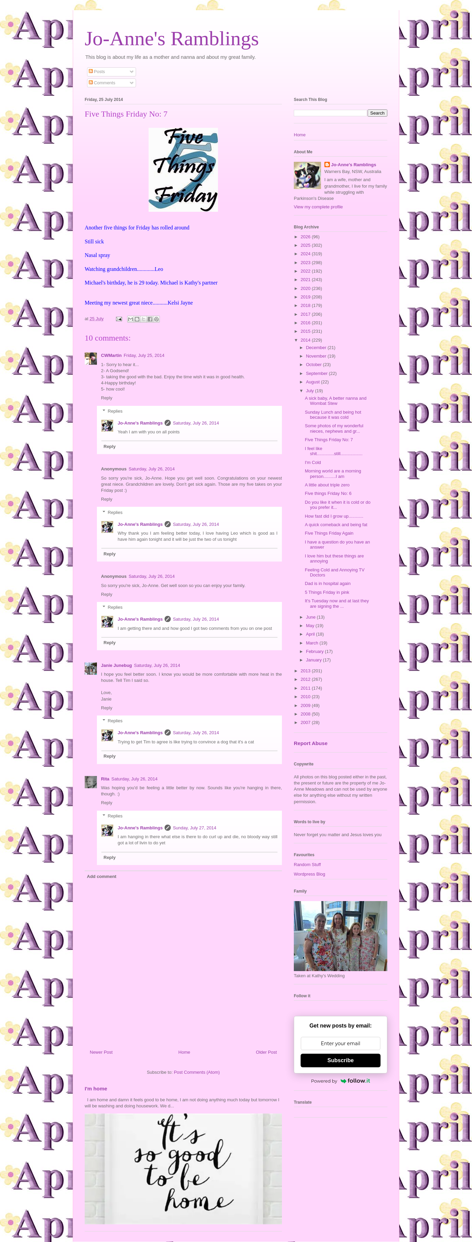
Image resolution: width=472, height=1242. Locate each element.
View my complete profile (318, 206)
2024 (306, 253)
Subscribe (340, 1060)
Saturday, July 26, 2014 (196, 423)
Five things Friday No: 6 (328, 493)
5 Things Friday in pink (327, 592)
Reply (106, 397)
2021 (306, 279)
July (310, 390)
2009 (306, 705)
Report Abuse (310, 743)
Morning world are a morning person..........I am (333, 473)
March (313, 642)
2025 (306, 245)
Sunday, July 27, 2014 (194, 827)
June (311, 617)
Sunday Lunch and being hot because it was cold (333, 415)
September (317, 373)
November (317, 356)
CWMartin (111, 355)
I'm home (96, 1088)
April (311, 634)
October (314, 364)
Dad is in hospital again (327, 583)
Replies (115, 411)
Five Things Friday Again (329, 533)
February (315, 651)
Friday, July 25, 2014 (144, 355)
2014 (306, 340)
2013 (306, 670)
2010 (306, 696)
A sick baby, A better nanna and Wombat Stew (335, 401)
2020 (306, 288)
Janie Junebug (116, 665)
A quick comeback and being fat (336, 524)
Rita (105, 778)
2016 (306, 322)
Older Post (266, 1052)
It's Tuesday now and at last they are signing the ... (337, 603)
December (317, 347)
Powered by (340, 1081)
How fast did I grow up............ (334, 516)
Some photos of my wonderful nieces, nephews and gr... (334, 428)
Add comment (102, 876)
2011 (306, 688)
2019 (306, 296)
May (311, 625)
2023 (306, 262)
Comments (102, 82)
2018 (306, 305)
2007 (306, 722)
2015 (306, 331)
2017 (306, 314)
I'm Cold (313, 462)
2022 (306, 271)
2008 (306, 714)
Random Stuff (307, 864)
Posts (97, 71)
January (314, 659)
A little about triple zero (327, 484)
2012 (306, 679)
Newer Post (101, 1052)
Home (184, 1052)
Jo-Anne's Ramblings (172, 38)
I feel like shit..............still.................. (334, 451)
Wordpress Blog (309, 874)
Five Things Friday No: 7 (329, 439)
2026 (306, 236)
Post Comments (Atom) (197, 1072)
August (313, 381)
